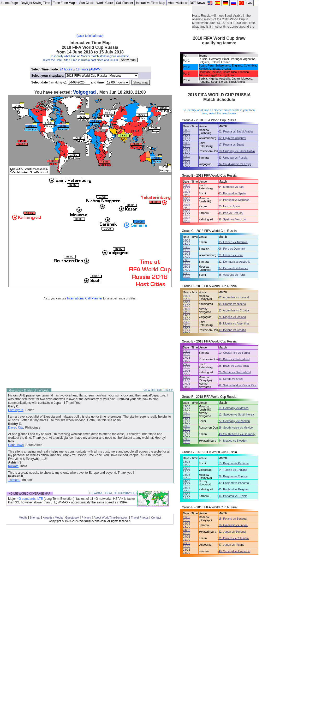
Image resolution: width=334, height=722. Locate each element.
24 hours (66, 69)
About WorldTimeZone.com (111, 517)
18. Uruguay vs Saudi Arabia (236, 151)
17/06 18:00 (186, 408)
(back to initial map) (90, 36)
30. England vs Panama (233, 482)
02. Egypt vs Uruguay (232, 138)
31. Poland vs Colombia (233, 538)
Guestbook (72, 517)
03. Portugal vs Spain (232, 193)
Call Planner (124, 3)
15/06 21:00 (186, 193)
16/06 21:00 (186, 304)
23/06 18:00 (186, 421)
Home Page (9, 3)
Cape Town (16, 445)
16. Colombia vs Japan (233, 525)
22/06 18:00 (186, 317)
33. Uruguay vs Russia (232, 157)
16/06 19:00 (186, 248)
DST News (197, 3)
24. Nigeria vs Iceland (232, 316)
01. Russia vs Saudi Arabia (235, 131)
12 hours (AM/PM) (89, 69)
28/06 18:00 (186, 551)
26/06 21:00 (186, 323)
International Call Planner (84, 298)
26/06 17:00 (186, 268)
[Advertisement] (96, 17)
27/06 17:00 (186, 434)
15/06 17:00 (186, 138)
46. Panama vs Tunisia (232, 495)
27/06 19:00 (186, 440)
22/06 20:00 (186, 372)
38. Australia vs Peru (231, 274)
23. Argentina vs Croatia (233, 310)
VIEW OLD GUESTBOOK (159, 390)
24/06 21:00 (186, 538)
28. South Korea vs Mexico (235, 427)
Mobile (23, 517)
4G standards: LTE (30, 499)
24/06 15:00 (186, 483)
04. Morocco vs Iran (231, 186)
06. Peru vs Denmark (231, 248)
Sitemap (35, 517)
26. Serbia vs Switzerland (234, 372)
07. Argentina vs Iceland (233, 297)
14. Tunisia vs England (232, 469)
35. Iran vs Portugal (230, 212)
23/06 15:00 (186, 476)
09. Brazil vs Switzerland (234, 359)
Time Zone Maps (64, 3)
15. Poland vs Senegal (232, 518)
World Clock (104, 3)
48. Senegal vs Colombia (234, 551)
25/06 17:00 (186, 164)
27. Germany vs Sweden (234, 421)
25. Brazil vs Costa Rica (233, 365)
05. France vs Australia (233, 242)
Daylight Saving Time (35, 3)
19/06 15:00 (186, 518)
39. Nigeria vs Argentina (233, 323)
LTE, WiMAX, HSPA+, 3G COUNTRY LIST (112, 493)
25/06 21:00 (186, 213)
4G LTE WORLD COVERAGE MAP (29, 493)
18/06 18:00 (186, 463)
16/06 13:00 (186, 242)
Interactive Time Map (150, 3)
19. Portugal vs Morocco (233, 199)
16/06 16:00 (186, 297)
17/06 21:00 (186, 359)
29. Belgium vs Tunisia (232, 476)
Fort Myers (15, 410)
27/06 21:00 (186, 379)
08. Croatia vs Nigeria (232, 303)
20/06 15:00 (186, 200)
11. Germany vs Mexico (233, 408)
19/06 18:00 (186, 525)
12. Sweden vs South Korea (236, 414)
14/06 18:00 (186, 131)
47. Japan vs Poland (231, 544)
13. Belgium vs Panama (233, 463)
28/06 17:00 (186, 545)
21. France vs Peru (230, 255)
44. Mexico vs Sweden (232, 440)
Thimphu (14, 480)
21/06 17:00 (186, 255)
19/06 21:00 (186, 144)
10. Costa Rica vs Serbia (234, 352)
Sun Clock (86, 3)
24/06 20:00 (186, 531)
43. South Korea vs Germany (236, 434)
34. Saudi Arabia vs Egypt (234, 164)
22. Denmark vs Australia (234, 261)
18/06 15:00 (186, 414)
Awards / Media (53, 517)
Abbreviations (177, 3)
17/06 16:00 (186, 353)
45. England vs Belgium (233, 489)
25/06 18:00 (186, 157)
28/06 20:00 (186, 489)
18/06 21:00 (186, 470)
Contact (156, 517)
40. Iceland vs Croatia (232, 330)
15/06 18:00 (186, 187)
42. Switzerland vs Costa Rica (237, 385)
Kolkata (13, 466)
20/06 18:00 (186, 151)
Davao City (15, 427)
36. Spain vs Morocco (232, 219)
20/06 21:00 (186, 206)
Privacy (86, 517)
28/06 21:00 (186, 496)
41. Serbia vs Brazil (230, 378)
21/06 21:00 (186, 310)
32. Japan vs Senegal (232, 531)
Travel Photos (139, 517)
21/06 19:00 (186, 261)
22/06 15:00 (186, 366)
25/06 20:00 (186, 219)
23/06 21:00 (186, 427)
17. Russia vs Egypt (231, 144)
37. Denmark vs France (233, 268)
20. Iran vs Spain (229, 206)
